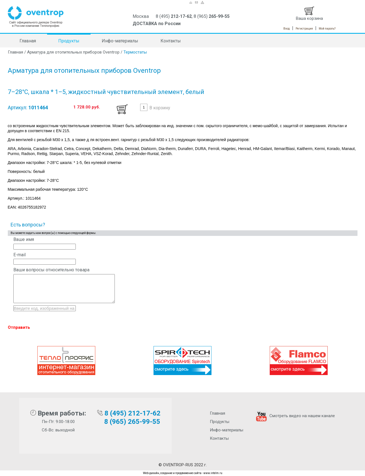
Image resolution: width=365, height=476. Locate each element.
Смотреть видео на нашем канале (294, 415)
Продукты (68, 41)
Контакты (170, 41)
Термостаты (135, 52)
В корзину (159, 107)
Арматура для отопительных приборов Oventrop (73, 52)
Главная (28, 41)
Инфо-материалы (120, 41)
